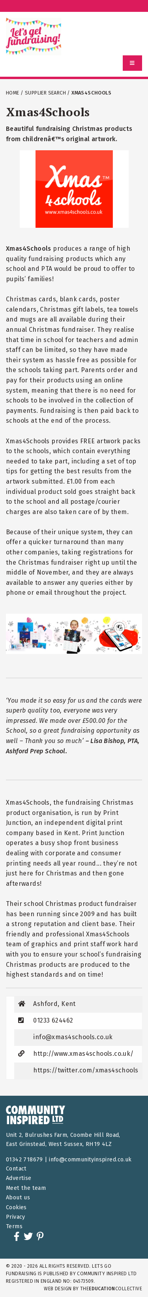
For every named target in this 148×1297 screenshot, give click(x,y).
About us (18, 1197)
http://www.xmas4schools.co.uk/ (83, 1053)
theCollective (111, 1288)
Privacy (15, 1217)
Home (12, 93)
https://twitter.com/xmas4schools (85, 1070)
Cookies (16, 1207)
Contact (16, 1168)
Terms (14, 1226)
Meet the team (26, 1188)
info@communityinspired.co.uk (90, 1159)
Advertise (19, 1178)
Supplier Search (45, 93)
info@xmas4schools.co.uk (72, 1037)
